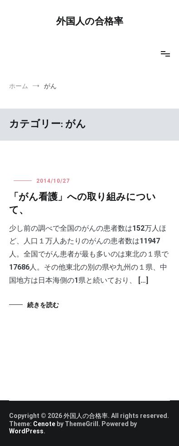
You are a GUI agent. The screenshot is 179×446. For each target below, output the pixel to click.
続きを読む (43, 304)
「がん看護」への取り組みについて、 (82, 204)
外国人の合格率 (89, 21)
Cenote (44, 423)
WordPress (26, 431)
